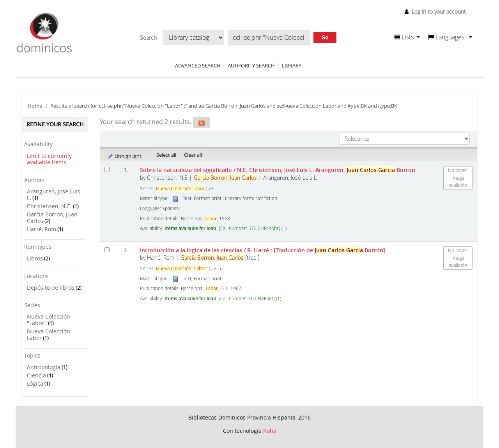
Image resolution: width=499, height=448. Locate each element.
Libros (35, 258)
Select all (166, 154)
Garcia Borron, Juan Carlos (52, 218)
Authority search (251, 65)
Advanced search (198, 65)
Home (35, 106)
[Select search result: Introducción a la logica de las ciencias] (107, 249)
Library (291, 65)
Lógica (35, 383)
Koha (269, 430)
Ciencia (36, 375)
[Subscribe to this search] (201, 122)
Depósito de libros (50, 287)
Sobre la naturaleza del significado (277, 170)
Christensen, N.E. (49, 206)
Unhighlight (124, 155)
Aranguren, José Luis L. (53, 195)
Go (325, 37)
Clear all (193, 154)
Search (148, 37)
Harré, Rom (41, 229)
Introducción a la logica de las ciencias (262, 250)
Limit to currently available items (49, 159)
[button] (407, 37)
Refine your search (55, 124)
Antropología (43, 367)
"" (182, 268)
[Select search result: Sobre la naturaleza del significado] (107, 169)
